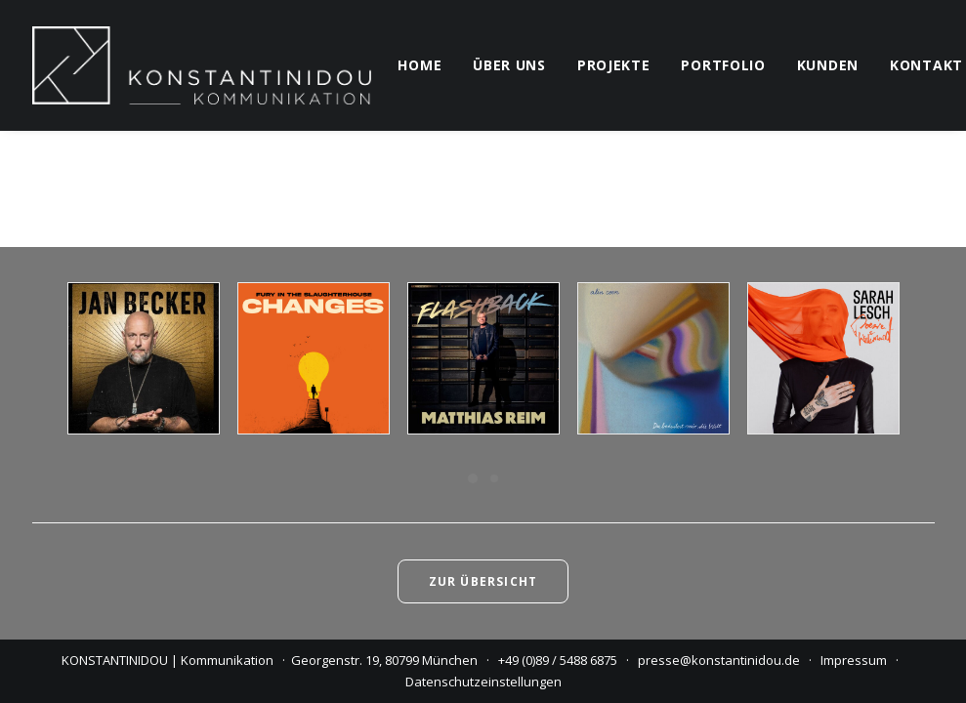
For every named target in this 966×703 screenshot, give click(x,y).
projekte (614, 65)
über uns (509, 65)
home (419, 65)
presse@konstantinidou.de (719, 660)
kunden (828, 65)
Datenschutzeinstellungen (483, 681)
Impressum (853, 660)
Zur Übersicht (483, 581)
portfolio (723, 65)
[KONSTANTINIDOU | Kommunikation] (202, 65)
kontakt (926, 65)
